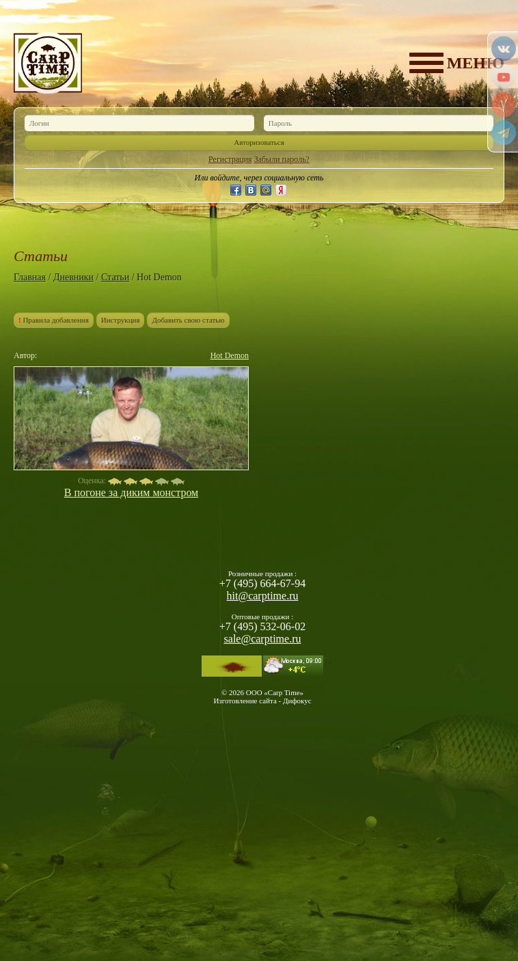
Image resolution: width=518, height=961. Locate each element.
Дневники (73, 277)
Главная (30, 277)
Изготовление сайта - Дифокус (262, 700)
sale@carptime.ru (262, 639)
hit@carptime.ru (263, 595)
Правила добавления (53, 320)
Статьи (115, 277)
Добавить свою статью (188, 320)
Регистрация (230, 159)
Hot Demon (229, 355)
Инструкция (120, 320)
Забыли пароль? (282, 159)
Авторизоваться (259, 142)
